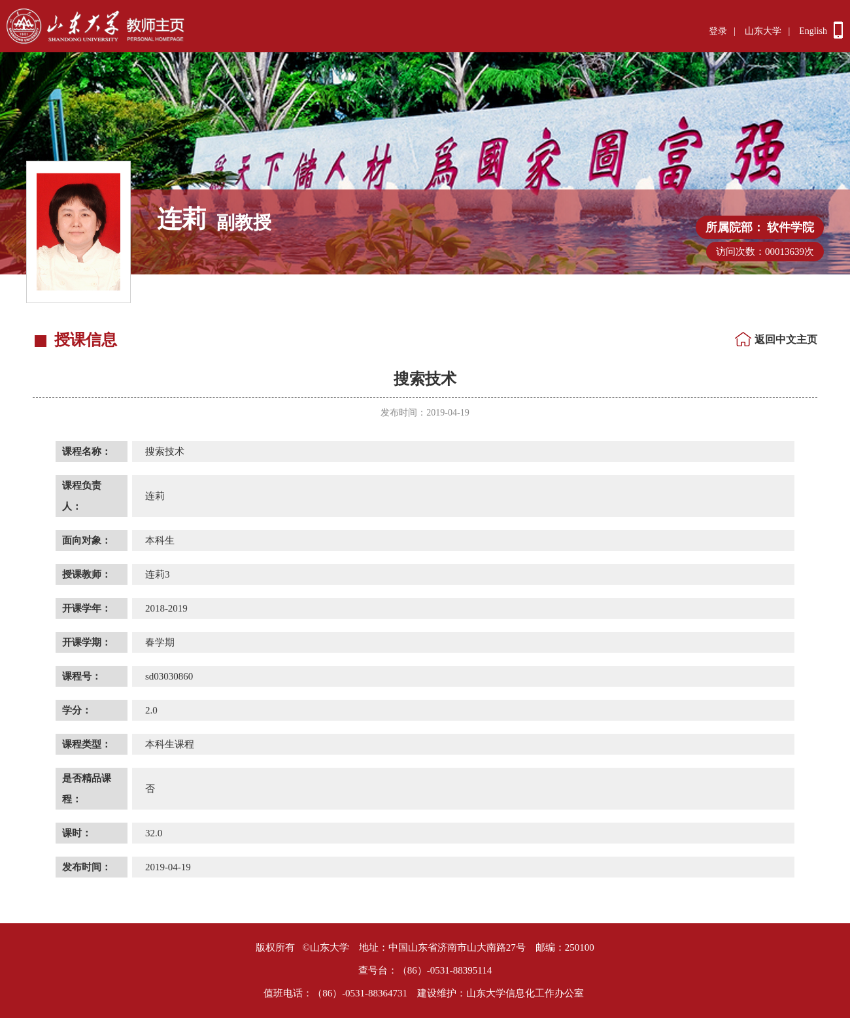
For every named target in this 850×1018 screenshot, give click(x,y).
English (813, 31)
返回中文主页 (786, 339)
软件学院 (790, 227)
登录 (718, 31)
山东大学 (763, 31)
